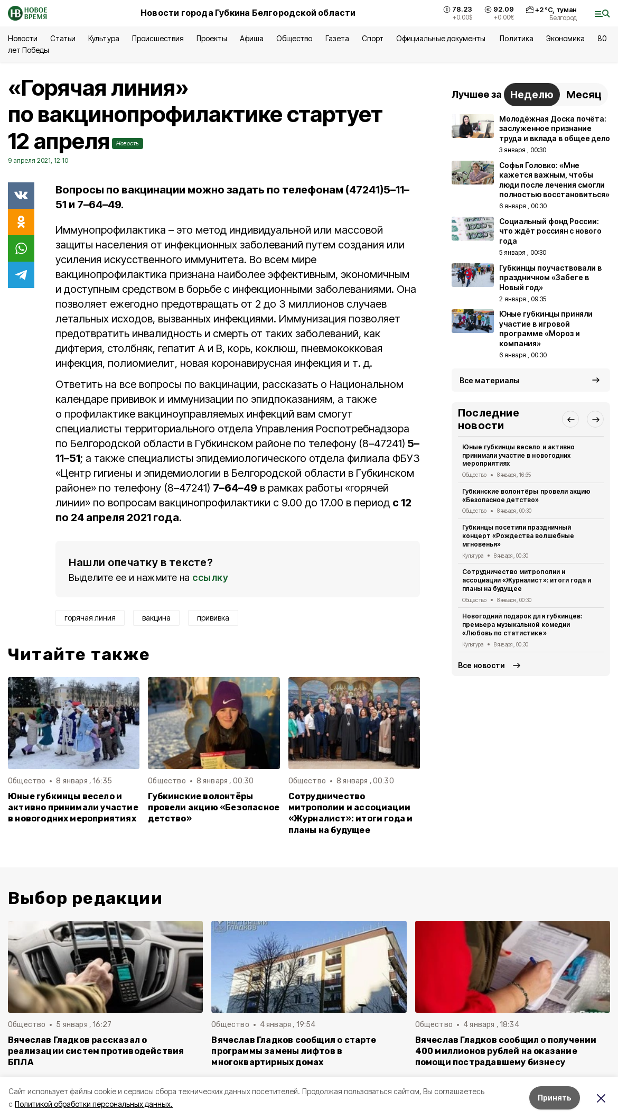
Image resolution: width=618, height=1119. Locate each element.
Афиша (252, 38)
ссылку (210, 577)
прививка (213, 617)
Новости (23, 38)
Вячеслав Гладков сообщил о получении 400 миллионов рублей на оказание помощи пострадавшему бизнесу (506, 1051)
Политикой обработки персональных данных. (94, 1103)
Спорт (372, 38)
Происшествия (158, 38)
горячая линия (90, 617)
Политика (516, 38)
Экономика (565, 38)
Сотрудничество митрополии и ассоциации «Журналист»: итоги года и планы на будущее (350, 813)
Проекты (211, 38)
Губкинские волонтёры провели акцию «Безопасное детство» (213, 807)
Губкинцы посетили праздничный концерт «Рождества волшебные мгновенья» (518, 535)
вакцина (156, 617)
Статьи (63, 38)
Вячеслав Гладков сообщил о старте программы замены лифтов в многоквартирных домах (293, 1051)
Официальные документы (442, 38)
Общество (294, 38)
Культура (103, 38)
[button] (570, 419)
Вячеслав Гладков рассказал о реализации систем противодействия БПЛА (96, 1051)
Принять (555, 1097)
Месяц (584, 94)
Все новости (481, 665)
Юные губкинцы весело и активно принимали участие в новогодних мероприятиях (73, 807)
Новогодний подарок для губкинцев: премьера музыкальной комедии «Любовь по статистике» (522, 624)
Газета (337, 38)
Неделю (532, 94)
